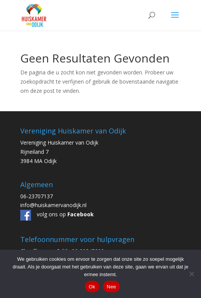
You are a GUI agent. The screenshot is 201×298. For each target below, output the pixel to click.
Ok (92, 287)
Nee (111, 287)
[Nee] (191, 274)
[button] (175, 20)
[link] (34, 14)
